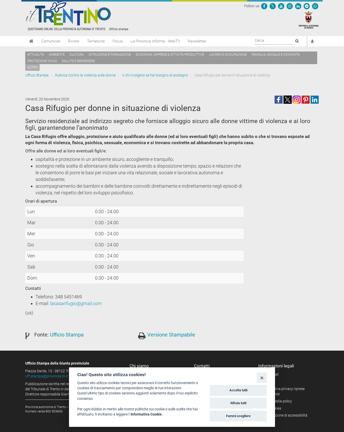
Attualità (35, 54)
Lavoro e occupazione (228, 54)
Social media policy (277, 401)
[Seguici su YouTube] (281, 6)
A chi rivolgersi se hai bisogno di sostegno (155, 75)
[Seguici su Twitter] (272, 6)
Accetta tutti (238, 390)
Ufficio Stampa (37, 75)
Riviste (73, 41)
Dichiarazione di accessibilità (284, 415)
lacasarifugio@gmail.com (76, 303)
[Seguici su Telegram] (306, 6)
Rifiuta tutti (238, 403)
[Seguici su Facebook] (264, 6)
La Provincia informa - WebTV (155, 41)
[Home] (31, 41)
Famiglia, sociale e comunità (276, 54)
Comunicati (50, 41)
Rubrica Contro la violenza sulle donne (85, 75)
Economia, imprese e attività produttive (170, 54)
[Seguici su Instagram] (289, 6)
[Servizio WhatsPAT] (315, 6)
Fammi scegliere (238, 416)
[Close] (262, 378)
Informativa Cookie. (147, 414)
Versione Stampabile (171, 335)
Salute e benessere (78, 61)
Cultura (77, 54)
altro (32, 67)
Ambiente (57, 54)
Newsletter (197, 41)
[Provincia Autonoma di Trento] (309, 20)
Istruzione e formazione (110, 54)
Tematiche (96, 41)
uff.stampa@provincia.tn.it (46, 376)
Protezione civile (42, 61)
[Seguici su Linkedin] (298, 6)
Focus (118, 41)
